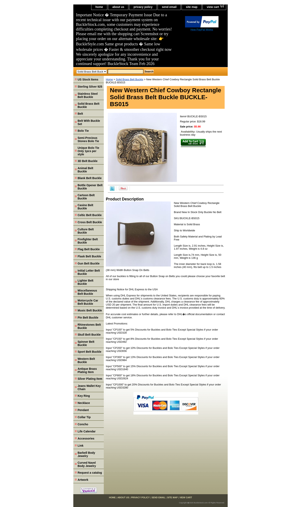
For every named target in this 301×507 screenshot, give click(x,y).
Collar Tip (84, 417)
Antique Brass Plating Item (87, 370)
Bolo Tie (83, 130)
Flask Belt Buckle (89, 256)
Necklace (84, 403)
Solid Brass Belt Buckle (129, 79)
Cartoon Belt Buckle (86, 197)
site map (191, 7)
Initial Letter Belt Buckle (89, 272)
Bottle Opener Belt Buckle (90, 187)
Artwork (83, 479)
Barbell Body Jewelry (86, 454)
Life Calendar (87, 431)
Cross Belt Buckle (90, 222)
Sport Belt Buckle (89, 351)
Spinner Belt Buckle (86, 343)
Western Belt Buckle (86, 360)
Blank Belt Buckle (90, 178)
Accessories (86, 438)
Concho (83, 424)
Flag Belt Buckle (89, 249)
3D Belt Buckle (87, 161)
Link (80, 445)
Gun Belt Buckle (89, 263)
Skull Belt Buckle (89, 334)
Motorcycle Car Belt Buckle (88, 302)
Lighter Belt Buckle (85, 282)
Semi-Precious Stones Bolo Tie (88, 139)
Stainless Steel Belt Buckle (88, 95)
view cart (213, 7)
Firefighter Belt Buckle (88, 241)
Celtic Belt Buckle (90, 215)
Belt (80, 113)
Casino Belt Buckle (85, 206)
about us (118, 7)
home (99, 7)
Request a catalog (90, 472)
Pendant (83, 410)
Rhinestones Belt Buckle (89, 326)
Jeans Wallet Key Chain (89, 387)
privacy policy (142, 7)
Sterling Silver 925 (90, 86)
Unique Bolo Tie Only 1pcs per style (88, 151)
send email (169, 7)
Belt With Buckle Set (89, 122)
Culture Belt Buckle (86, 231)
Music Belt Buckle (90, 310)
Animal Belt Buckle (85, 169)
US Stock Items (88, 79)
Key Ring (84, 395)
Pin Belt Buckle (88, 317)
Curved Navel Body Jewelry (87, 464)
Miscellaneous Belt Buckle (87, 292)
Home (109, 79)
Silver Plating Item (90, 378)
